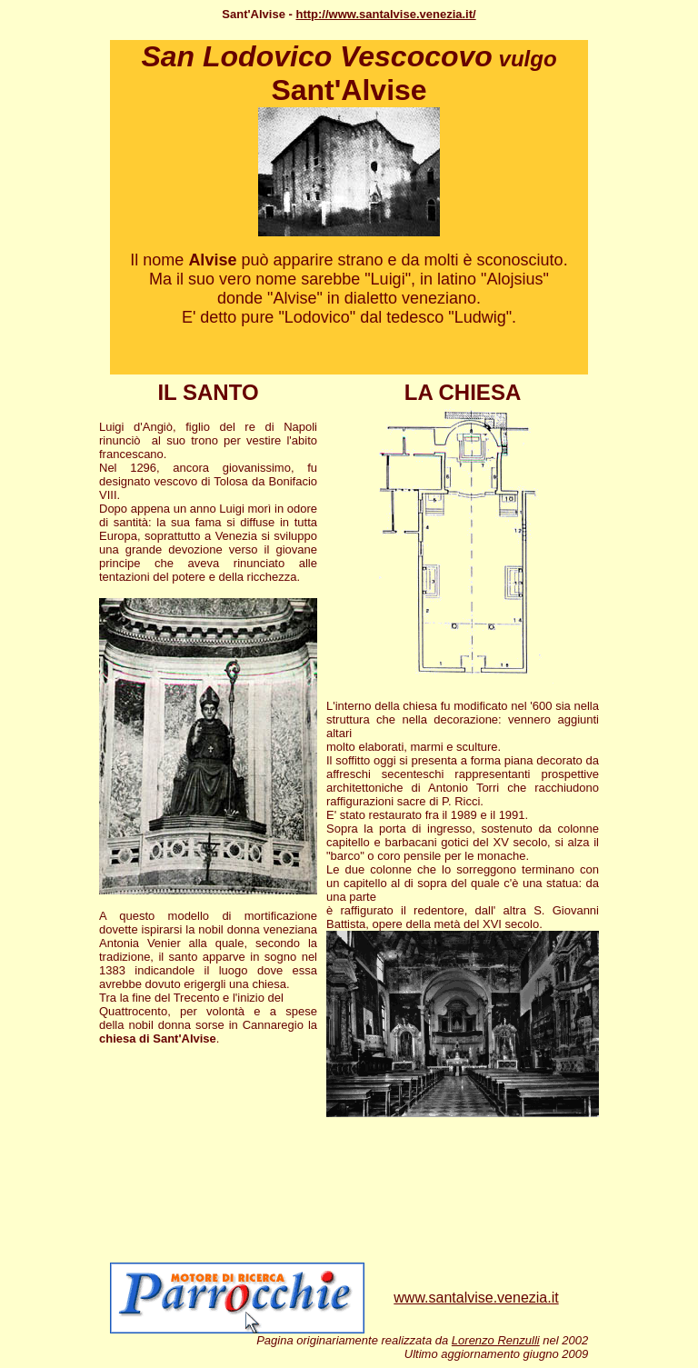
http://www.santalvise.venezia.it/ (385, 14)
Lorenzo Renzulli (496, 1340)
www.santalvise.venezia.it (476, 1297)
